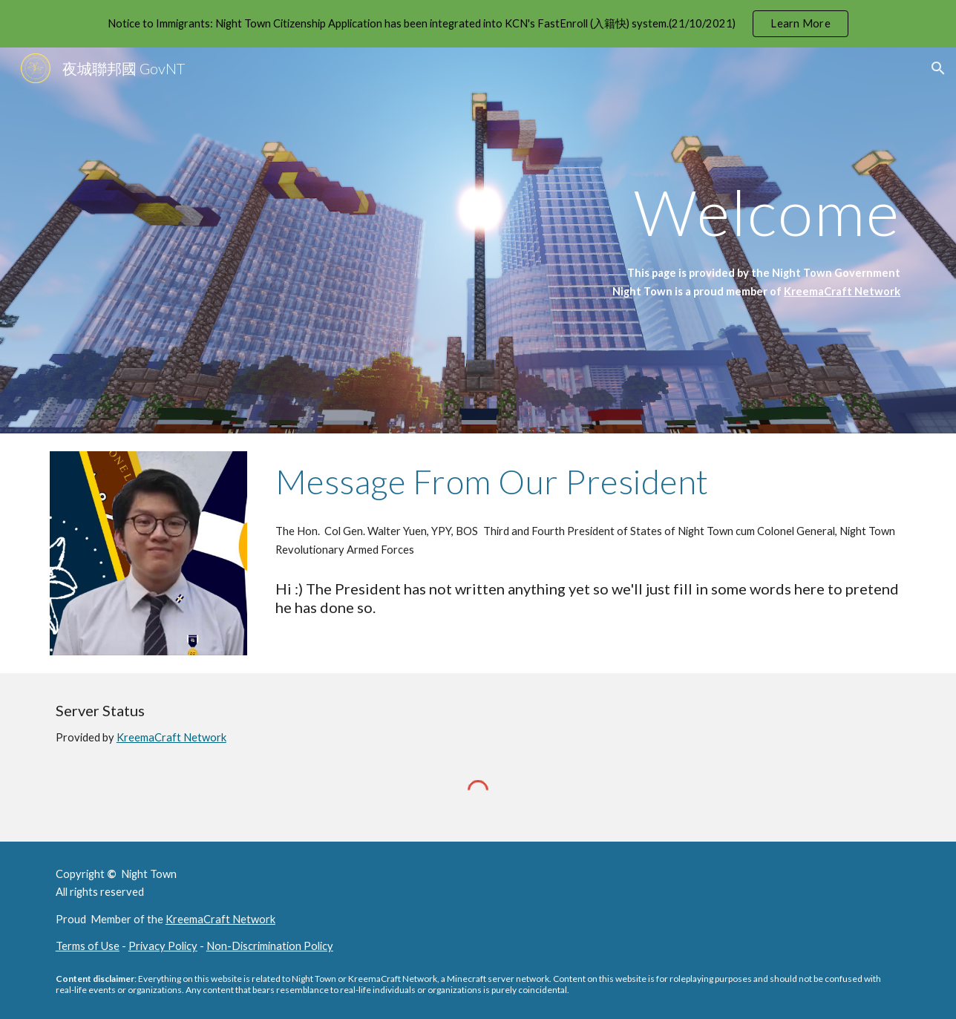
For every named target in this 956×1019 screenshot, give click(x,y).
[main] (624, 212)
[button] (938, 68)
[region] (478, 23)
